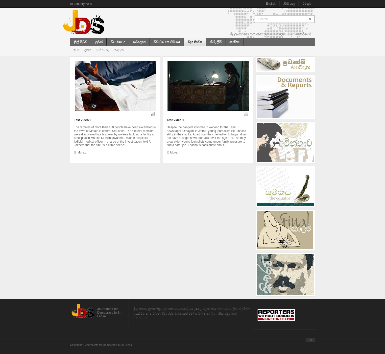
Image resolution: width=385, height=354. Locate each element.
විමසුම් (306, 3)
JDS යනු (289, 3)
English (271, 3)
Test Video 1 (175, 120)
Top (310, 339)
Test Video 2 (82, 120)
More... (82, 152)
